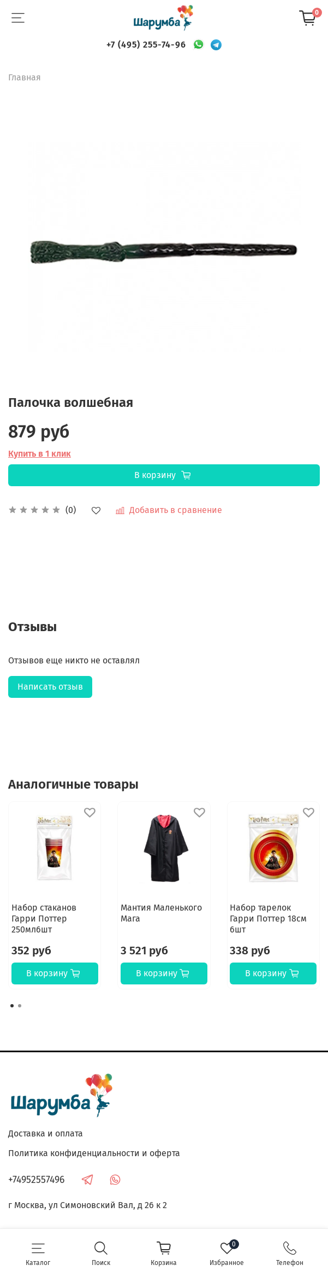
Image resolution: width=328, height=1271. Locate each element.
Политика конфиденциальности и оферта (94, 1153)
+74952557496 (36, 1180)
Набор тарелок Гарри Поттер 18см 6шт (268, 918)
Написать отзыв (50, 686)
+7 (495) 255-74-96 (146, 44)
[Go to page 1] (12, 1005)
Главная (24, 77)
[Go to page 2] (19, 1005)
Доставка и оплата (45, 1133)
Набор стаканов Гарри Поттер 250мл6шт (43, 918)
